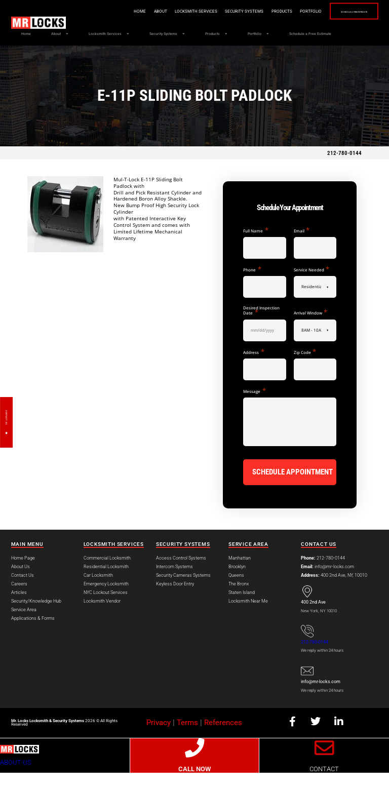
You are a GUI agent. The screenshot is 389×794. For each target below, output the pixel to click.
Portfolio (282, 11)
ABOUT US (15, 783)
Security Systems (216, 11)
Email (301, 253)
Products (253, 11)
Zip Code (305, 375)
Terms (187, 743)
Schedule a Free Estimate (340, 11)
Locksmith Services (167, 11)
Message (254, 414)
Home (111, 11)
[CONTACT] (324, 768)
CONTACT (324, 790)
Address (253, 375)
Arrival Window (310, 335)
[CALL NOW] (194, 768)
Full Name (255, 253)
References (223, 743)
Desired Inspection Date (261, 334)
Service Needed (311, 292)
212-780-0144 (344, 176)
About (132, 11)
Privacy (158, 743)
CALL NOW (194, 790)
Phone (252, 292)
